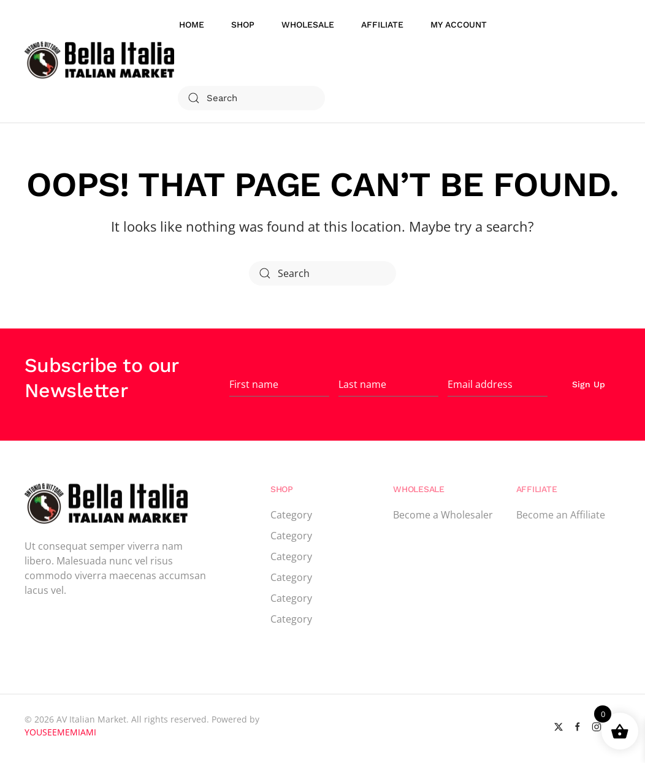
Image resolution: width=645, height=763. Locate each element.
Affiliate (382, 24)
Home (191, 24)
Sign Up (588, 384)
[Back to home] (101, 61)
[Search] (251, 98)
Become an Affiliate (560, 515)
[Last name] (388, 384)
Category (291, 515)
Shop (242, 24)
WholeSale (307, 24)
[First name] (279, 384)
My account (458, 24)
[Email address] (498, 384)
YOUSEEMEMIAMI (60, 732)
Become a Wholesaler (443, 515)
